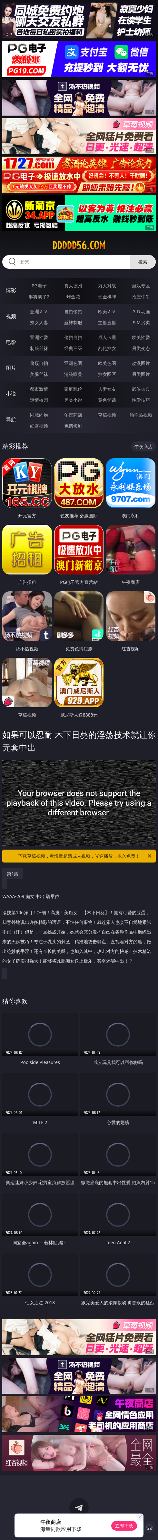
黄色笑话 (107, 400)
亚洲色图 (73, 363)
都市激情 (39, 389)
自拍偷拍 (73, 311)
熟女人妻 (39, 322)
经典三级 (73, 348)
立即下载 (124, 1526)
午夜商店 (73, 415)
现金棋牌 (107, 297)
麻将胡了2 (39, 297)
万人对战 (107, 286)
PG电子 (39, 286)
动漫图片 (141, 363)
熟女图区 (107, 374)
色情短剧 (73, 426)
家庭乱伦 (73, 389)
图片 (11, 367)
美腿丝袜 (39, 374)
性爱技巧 (141, 400)
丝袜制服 (73, 322)
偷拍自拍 (73, 337)
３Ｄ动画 (141, 311)
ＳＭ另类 (141, 322)
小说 (11, 393)
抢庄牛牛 (141, 297)
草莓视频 (107, 415)
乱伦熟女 (107, 348)
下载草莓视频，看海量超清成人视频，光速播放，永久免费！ (85, 856)
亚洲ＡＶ (39, 311)
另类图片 (141, 374)
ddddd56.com (78, 245)
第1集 (12, 874)
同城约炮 (39, 415)
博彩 (11, 290)
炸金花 (73, 297)
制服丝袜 (39, 348)
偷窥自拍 (39, 363)
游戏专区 (141, 286)
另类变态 (141, 348)
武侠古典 (141, 389)
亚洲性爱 (39, 337)
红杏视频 (39, 426)
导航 (11, 419)
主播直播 (107, 322)
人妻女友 (107, 389)
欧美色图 (107, 363)
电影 (11, 342)
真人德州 (73, 286)
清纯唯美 (73, 374)
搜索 (142, 262)
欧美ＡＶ (107, 311)
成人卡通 (107, 337)
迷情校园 (39, 400)
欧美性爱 (141, 337)
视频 (11, 316)
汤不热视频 (141, 415)
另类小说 (73, 400)
